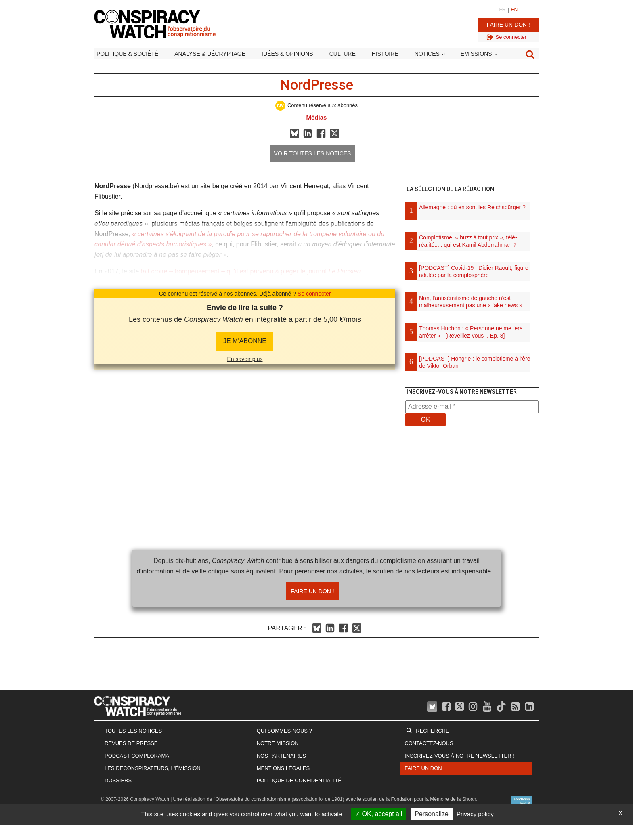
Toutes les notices (133, 731)
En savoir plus (245, 359)
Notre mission (278, 743)
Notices (427, 53)
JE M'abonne (244, 341)
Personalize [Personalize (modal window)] (432, 813)
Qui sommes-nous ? (284, 731)
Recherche (432, 731)
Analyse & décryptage (209, 53)
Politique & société (127, 53)
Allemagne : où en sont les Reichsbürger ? (472, 207)
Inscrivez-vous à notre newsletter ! (459, 756)
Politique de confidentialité (299, 780)
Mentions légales (283, 768)
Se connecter (314, 293)
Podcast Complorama (137, 756)
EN (514, 10)
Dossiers (118, 780)
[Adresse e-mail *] (472, 406)
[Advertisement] (472, 537)
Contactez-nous (429, 743)
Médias (316, 117)
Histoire (385, 53)
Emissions (476, 53)
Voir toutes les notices (312, 153)
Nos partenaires (281, 756)
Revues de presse (131, 743)
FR (502, 10)
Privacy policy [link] (475, 813)
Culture (342, 53)
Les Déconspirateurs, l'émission (153, 768)
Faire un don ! (508, 24)
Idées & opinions (287, 53)
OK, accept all (378, 813)
